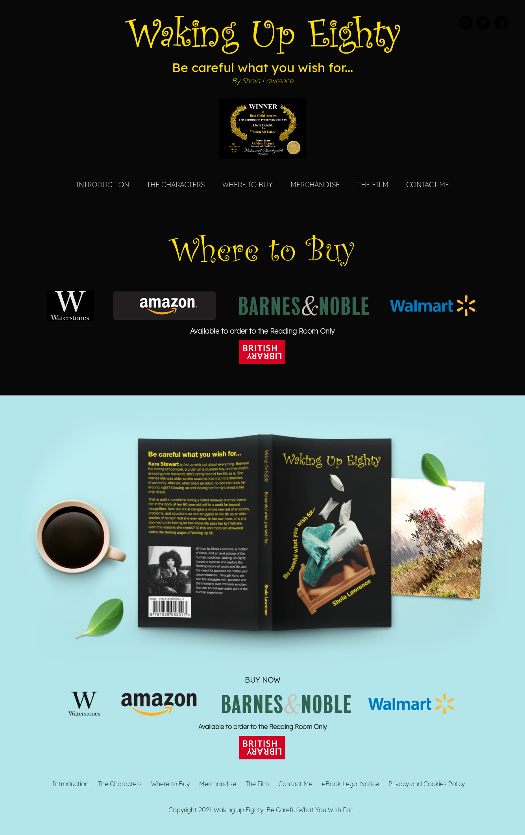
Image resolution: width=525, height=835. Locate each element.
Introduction (102, 184)
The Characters (176, 184)
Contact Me (427, 184)
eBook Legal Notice (350, 784)
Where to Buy (247, 184)
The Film (372, 184)
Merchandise (315, 184)
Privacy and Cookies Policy (426, 784)
